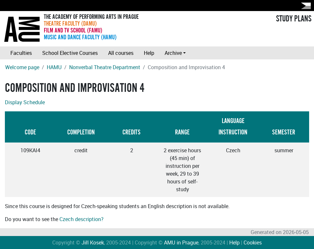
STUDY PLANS (293, 18)
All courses (120, 52)
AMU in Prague (181, 242)
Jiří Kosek (93, 242)
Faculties (21, 52)
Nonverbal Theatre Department (104, 67)
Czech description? (81, 219)
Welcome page (22, 67)
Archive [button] (173, 52)
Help (149, 52)
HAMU (54, 67)
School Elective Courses (70, 52)
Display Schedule (25, 102)
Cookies (253, 242)
